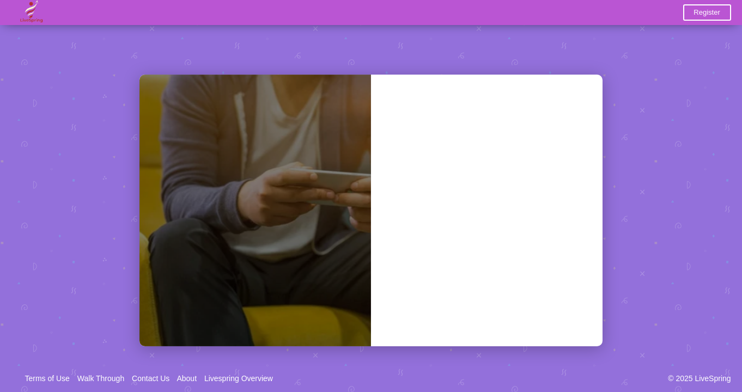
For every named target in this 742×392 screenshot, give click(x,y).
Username (411, 133)
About (187, 378)
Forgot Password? (550, 221)
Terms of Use (47, 378)
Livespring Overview (238, 378)
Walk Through (100, 378)
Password (411, 179)
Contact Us (150, 378)
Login (487, 257)
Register (707, 12)
